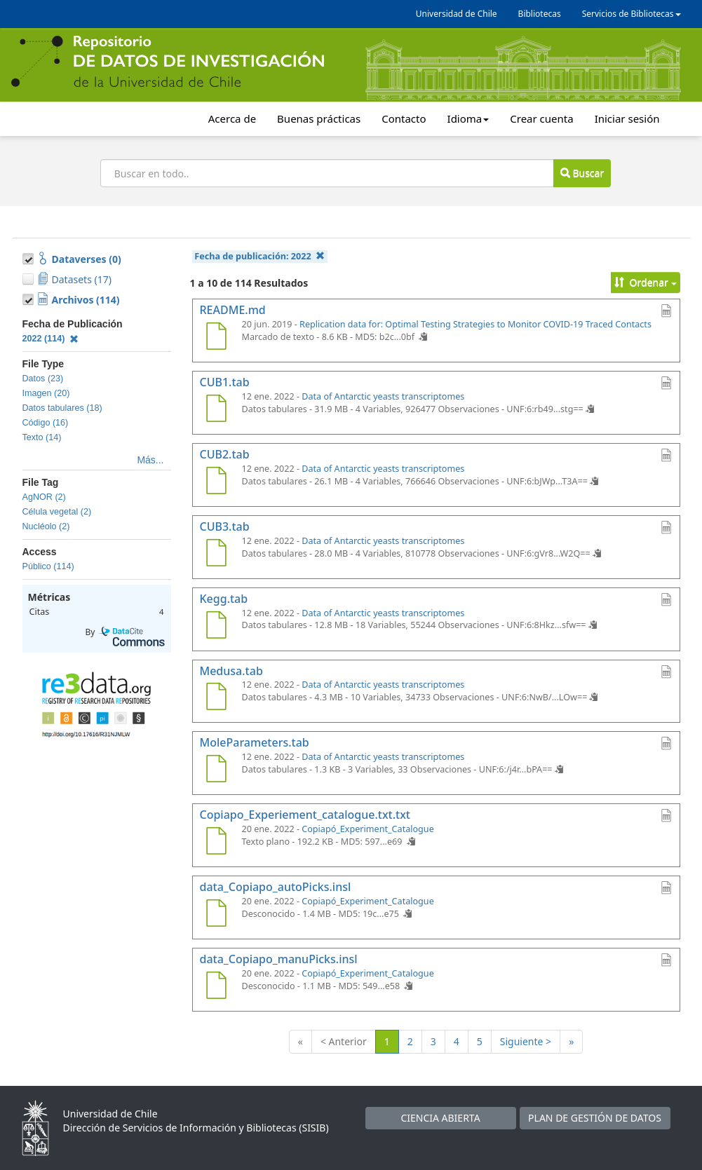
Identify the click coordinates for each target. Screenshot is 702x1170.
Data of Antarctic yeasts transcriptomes (383, 396)
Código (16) (45, 423)
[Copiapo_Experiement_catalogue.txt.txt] (217, 842)
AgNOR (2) (44, 497)
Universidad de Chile (456, 14)
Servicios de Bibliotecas (631, 14)
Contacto (404, 118)
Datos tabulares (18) (62, 408)
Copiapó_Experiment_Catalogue (368, 829)
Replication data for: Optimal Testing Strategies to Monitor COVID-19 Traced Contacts (475, 324)
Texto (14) (42, 437)
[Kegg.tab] (217, 627)
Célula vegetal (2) (57, 512)
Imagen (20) (46, 393)
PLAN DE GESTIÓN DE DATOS (594, 1117)
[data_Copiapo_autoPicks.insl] (217, 915)
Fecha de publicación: (259, 256)
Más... (150, 459)
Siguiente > (525, 1041)
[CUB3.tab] (217, 554)
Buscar (582, 172)
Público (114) (48, 566)
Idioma (468, 118)
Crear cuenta (541, 118)
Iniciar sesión (627, 118)
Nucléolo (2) (46, 526)
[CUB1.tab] (217, 410)
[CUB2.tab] (217, 482)
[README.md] (217, 338)
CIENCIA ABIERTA (440, 1117)
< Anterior (343, 1041)
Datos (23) (43, 378)
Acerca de (232, 118)
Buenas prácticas (318, 118)
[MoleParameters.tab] (217, 770)
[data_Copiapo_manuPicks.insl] (217, 987)
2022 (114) (50, 338)
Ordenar (645, 282)
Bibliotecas (539, 14)
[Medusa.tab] (217, 698)
